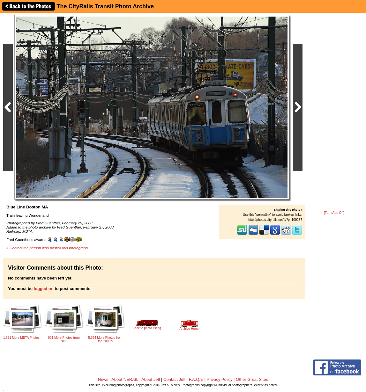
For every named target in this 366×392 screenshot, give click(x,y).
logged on (44, 288)
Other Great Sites (252, 379)
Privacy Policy (220, 379)
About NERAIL (124, 379)
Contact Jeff (174, 379)
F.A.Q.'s (196, 379)
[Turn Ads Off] (334, 212)
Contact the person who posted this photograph (49, 248)
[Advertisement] (334, 112)
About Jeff (150, 379)
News (103, 379)
